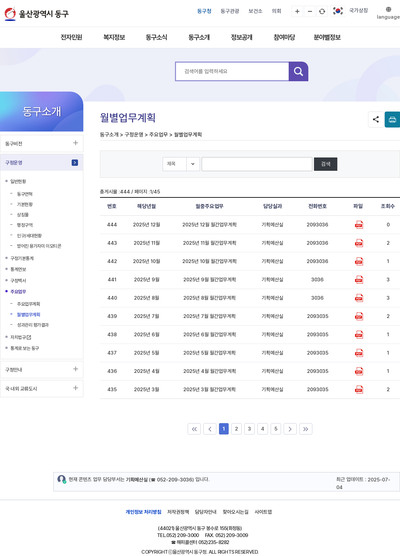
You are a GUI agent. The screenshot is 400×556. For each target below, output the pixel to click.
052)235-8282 (213, 542)
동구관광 (230, 11)
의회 (276, 11)
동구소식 (156, 37)
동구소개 (199, 37)
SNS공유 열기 (376, 120)
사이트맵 (263, 512)
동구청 (204, 11)
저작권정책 (178, 512)
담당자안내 (206, 512)
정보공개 (241, 37)
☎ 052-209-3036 (171, 480)
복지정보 (114, 37)
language (388, 17)
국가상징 (358, 10)
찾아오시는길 (236, 512)
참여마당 (284, 37)
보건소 (256, 11)
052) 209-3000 (182, 535)
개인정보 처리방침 (143, 512)
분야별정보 (327, 37)
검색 (298, 71)
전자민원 (71, 37)
